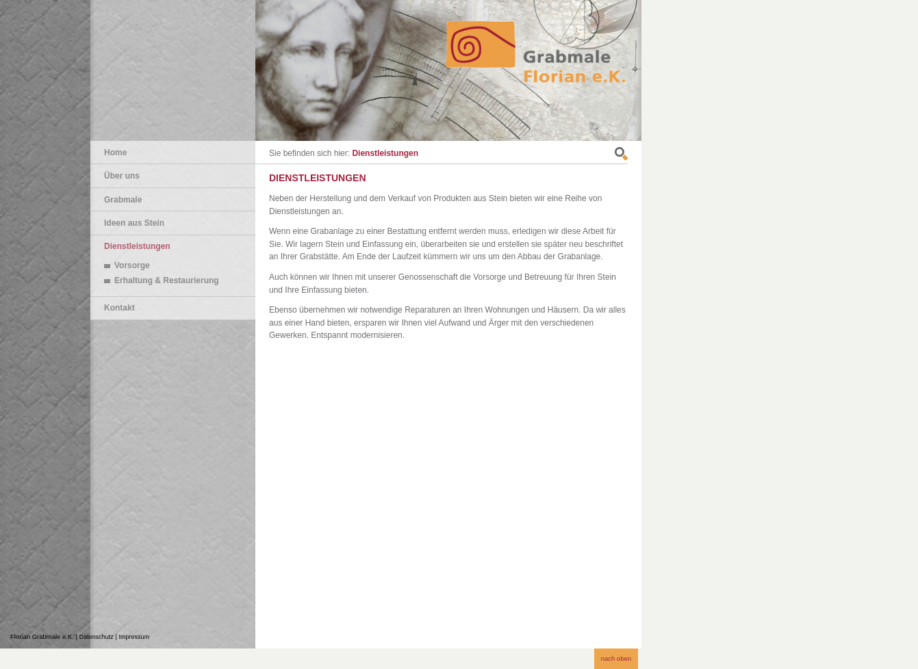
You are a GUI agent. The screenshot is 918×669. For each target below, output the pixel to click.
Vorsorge (132, 265)
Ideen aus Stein (134, 223)
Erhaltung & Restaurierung (166, 280)
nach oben (616, 658)
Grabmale (123, 199)
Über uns (122, 175)
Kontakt (119, 307)
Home (115, 152)
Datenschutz (96, 636)
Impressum (134, 636)
